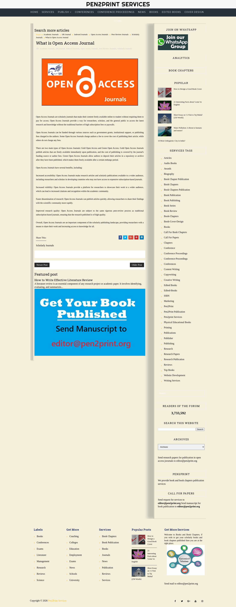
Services (48, 12)
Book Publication (172, 195)
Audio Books (170, 163)
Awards (167, 168)
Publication (107, 567)
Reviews (168, 364)
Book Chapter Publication (176, 179)
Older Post (137, 265)
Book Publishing (172, 200)
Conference (169, 248)
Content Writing (172, 269)
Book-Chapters (171, 216)
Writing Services (172, 380)
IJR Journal (66, 34)
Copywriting (170, 274)
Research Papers (172, 354)
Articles (168, 158)
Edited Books (171, 12)
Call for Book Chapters (175, 232)
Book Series (170, 205)
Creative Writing (172, 280)
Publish (63, 12)
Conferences (84, 12)
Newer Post (42, 265)
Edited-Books (170, 290)
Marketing (169, 301)
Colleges (73, 542)
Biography (169, 174)
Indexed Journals (80, 34)
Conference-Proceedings (176, 258)
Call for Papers (171, 237)
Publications (170, 333)
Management (43, 561)
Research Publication (174, 359)
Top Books (169, 370)
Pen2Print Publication (174, 311)
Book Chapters (171, 184)
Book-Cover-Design (173, 221)
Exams (40, 549)
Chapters (168, 242)
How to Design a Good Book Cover (188, 89)
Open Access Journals (99, 34)
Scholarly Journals (124, 48)
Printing (168, 327)
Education (74, 549)
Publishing (169, 343)
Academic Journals (50, 34)
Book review (170, 211)
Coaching (74, 536)
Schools (73, 574)
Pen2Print (168, 306)
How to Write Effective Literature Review (63, 280)
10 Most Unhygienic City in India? (171, 141)
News (142, 12)
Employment (75, 555)
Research (168, 348)
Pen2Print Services (118, 4)
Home (34, 12)
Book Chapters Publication (177, 189)
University (74, 580)
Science (40, 580)
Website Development (174, 375)
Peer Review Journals (120, 34)
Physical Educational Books (177, 322)
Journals (106, 555)
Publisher (168, 338)
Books (153, 12)
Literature (41, 555)
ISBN (166, 295)
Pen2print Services (173, 317)
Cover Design (194, 12)
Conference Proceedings (116, 12)
